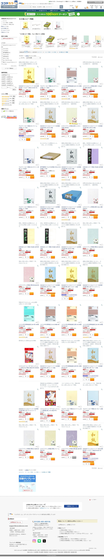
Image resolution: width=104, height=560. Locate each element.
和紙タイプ (3, 26)
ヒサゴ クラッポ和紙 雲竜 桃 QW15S (29, 285)
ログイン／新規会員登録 (95, 2)
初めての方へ (52, 1)
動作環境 (88, 550)
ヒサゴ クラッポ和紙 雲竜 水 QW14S (93, 247)
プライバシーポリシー (62, 550)
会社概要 (25, 550)
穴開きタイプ (4, 32)
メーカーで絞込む (9, 68)
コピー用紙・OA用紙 (8, 22)
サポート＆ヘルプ (18, 550)
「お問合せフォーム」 (44, 508)
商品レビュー (71, 10)
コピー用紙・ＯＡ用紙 (33, 472)
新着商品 (62, 10)
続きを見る (13, 66)
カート (31, 96)
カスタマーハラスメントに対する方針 (76, 550)
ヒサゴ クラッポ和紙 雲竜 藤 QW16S (71, 448)
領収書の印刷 (67, 552)
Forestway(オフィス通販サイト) (64, 1)
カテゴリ (5, 20)
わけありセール (43, 10)
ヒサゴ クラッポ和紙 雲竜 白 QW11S (29, 448)
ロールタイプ (4, 30)
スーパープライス (31, 10)
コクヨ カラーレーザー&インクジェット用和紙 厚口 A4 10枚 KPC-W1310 (50, 410)
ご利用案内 (78, 1)
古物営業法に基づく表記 (46, 550)
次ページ (100, 57)
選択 (14, 96)
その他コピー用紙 (7, 24)
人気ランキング (54, 10)
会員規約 (54, 550)
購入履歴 (41, 552)
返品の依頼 (60, 552)
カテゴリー (21, 472)
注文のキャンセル (53, 552)
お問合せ (74, 1)
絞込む (14, 89)
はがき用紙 (3, 28)
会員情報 (36, 552)
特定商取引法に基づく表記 (34, 550)
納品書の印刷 (74, 552)
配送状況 (46, 552)
